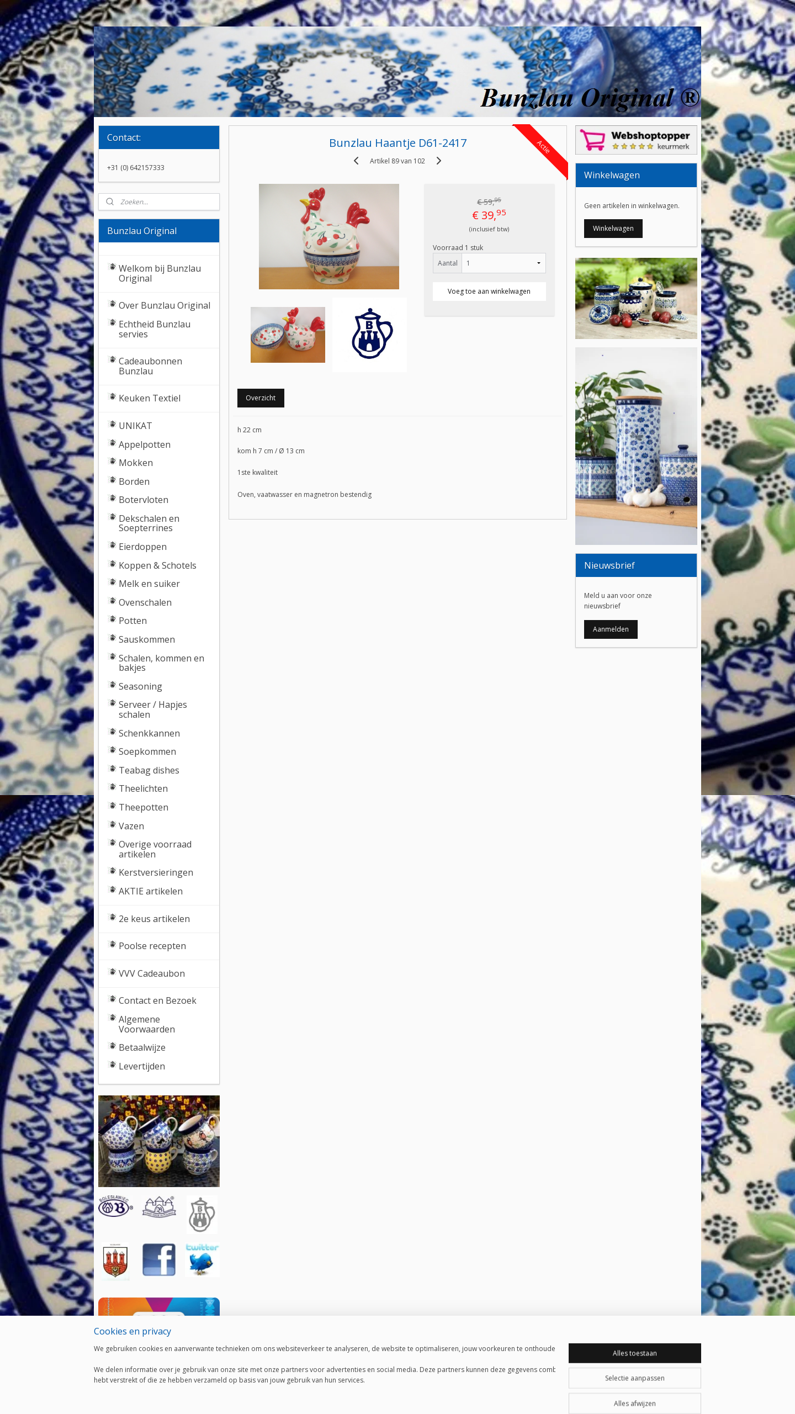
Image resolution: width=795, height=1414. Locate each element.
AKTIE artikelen (151, 891)
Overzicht (260, 398)
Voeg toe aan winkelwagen (489, 291)
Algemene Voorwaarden (147, 1024)
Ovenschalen (145, 602)
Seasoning (140, 686)
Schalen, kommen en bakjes (161, 663)
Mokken (136, 463)
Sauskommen (147, 639)
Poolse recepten (152, 946)
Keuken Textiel (150, 398)
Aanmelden (611, 629)
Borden (134, 481)
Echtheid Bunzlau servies (154, 329)
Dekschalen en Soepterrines (149, 523)
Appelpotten (145, 444)
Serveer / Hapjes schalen (153, 709)
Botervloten (143, 500)
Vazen (131, 826)
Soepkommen (147, 751)
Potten (133, 621)
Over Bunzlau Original (164, 305)
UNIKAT (135, 426)
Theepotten (143, 807)
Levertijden (142, 1066)
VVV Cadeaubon (152, 973)
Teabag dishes (149, 770)
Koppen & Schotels (158, 565)
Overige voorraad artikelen (155, 849)
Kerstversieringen (156, 872)
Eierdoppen (143, 547)
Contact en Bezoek (158, 1000)
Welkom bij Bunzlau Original (160, 273)
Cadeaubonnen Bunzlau (150, 366)
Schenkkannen (149, 733)
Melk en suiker (149, 584)
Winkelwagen (613, 228)
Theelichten (143, 788)
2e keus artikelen (154, 919)
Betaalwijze (142, 1047)
